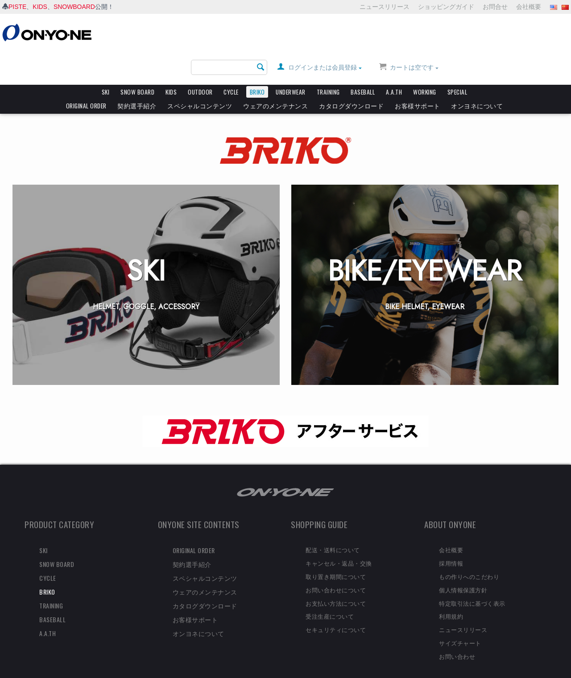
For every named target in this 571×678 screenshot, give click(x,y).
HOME (15, 90)
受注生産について (330, 600)
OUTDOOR (200, 58)
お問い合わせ (457, 641)
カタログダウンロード (351, 71)
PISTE (17, 6)
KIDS (40, 6)
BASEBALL (363, 58)
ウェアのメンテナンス (275, 71)
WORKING (424, 58)
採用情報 (451, 547)
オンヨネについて (477, 71)
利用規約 (451, 600)
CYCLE (231, 58)
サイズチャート (460, 627)
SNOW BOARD (137, 58)
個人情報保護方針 (463, 574)
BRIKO (257, 58)
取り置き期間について (336, 561)
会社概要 (528, 6)
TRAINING (328, 58)
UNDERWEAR (291, 58)
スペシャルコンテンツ (199, 71)
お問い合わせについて (336, 574)
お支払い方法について (336, 587)
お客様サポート (417, 71)
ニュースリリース (385, 6)
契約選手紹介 (136, 71)
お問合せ (495, 6)
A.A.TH (394, 58)
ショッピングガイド (446, 6)
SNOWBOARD (74, 6)
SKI (106, 58)
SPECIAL (457, 58)
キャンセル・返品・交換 (339, 547)
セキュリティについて (336, 614)
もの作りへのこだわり (469, 561)
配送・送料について (333, 534)
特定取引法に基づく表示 (472, 587)
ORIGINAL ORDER (86, 71)
